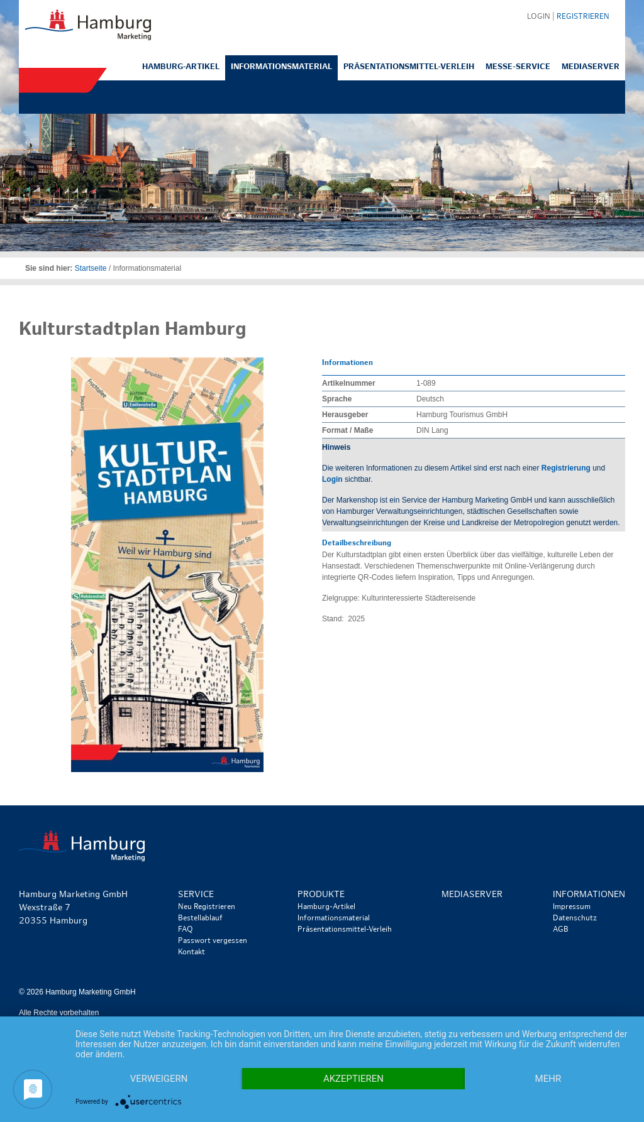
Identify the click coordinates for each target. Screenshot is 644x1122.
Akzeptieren (353, 1078)
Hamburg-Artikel (180, 67)
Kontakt (191, 952)
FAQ (185, 930)
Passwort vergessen (212, 941)
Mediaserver (590, 67)
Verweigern (159, 1078)
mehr (548, 1078)
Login (332, 479)
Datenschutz (575, 918)
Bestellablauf (200, 918)
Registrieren (583, 17)
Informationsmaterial (281, 67)
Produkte (321, 895)
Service (196, 895)
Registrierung (566, 468)
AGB (561, 930)
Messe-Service (518, 67)
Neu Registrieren (206, 907)
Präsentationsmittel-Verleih (408, 67)
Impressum (572, 907)
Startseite (91, 268)
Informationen (589, 895)
